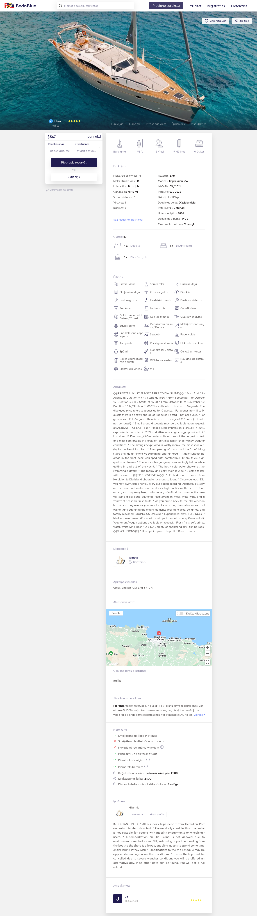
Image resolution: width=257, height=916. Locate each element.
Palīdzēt (195, 6)
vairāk (199, 714)
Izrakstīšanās (82, 143)
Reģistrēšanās (56, 143)
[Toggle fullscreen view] (207, 662)
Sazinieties (137, 814)
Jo (126, 897)
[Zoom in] (207, 647)
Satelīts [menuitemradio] (116, 613)
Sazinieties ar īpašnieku (127, 219)
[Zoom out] (207, 654)
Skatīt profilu (157, 814)
